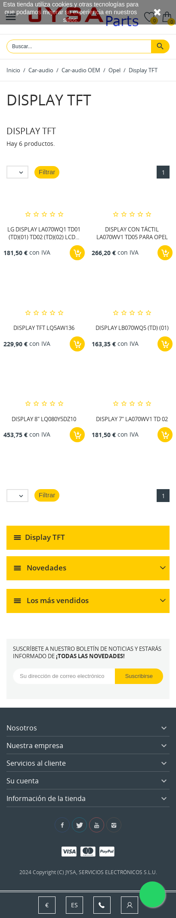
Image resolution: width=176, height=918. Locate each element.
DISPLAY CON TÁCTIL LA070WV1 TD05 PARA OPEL (132, 233)
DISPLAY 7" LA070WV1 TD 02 (132, 419)
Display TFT (45, 537)
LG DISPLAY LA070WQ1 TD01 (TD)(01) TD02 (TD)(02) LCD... (43, 233)
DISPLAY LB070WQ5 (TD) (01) (132, 328)
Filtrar (47, 172)
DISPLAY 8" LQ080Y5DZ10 (44, 419)
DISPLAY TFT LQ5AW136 (43, 328)
